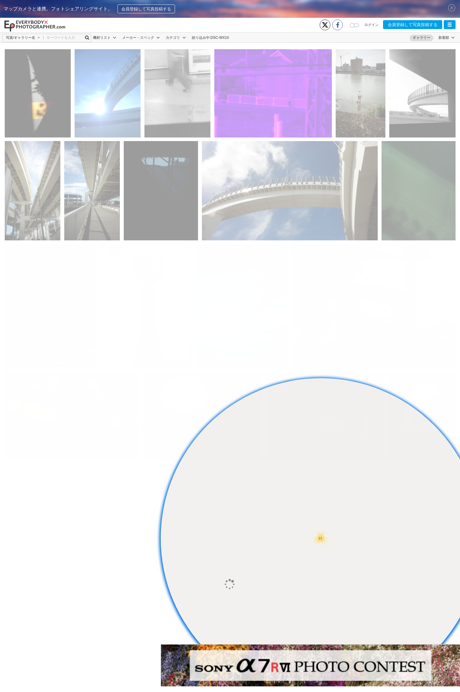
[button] (450, 24)
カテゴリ (176, 37)
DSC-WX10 (219, 38)
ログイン (371, 25)
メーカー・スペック (141, 37)
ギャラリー (421, 38)
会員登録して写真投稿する (146, 9)
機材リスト (104, 37)
